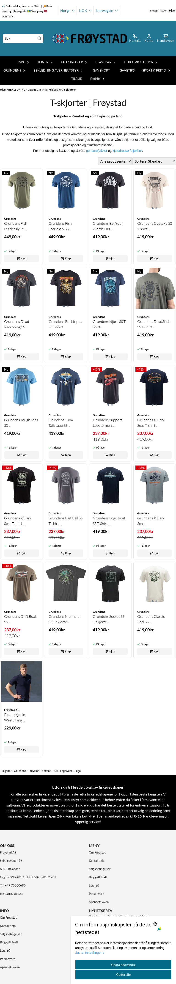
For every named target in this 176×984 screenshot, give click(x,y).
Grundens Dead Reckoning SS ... (16, 324)
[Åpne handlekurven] (165, 38)
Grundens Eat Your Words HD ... (108, 226)
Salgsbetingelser (99, 869)
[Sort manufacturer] (115, 161)
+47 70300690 (15, 885)
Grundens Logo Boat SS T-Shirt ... (109, 521)
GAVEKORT (101, 70)
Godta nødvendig (123, 965)
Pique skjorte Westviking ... (14, 717)
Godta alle (123, 974)
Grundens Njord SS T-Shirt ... (109, 324)
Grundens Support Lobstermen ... (107, 423)
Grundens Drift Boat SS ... (20, 619)
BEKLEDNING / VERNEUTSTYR (27, 89)
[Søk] (23, 38)
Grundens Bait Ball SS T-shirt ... (65, 521)
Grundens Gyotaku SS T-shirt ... (154, 226)
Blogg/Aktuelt (98, 877)
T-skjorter (70, 89)
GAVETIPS (127, 70)
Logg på (94, 885)
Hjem (3, 89)
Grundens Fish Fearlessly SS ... (15, 226)
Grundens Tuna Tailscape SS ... (61, 423)
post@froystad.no (11, 893)
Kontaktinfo (96, 860)
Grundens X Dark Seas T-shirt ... (151, 423)
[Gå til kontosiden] (135, 38)
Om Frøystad (97, 852)
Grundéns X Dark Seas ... (151, 521)
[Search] (39, 38)
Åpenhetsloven (99, 902)
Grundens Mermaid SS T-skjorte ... (64, 619)
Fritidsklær (55, 89)
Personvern (96, 893)
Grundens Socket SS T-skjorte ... (108, 619)
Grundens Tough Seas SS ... (21, 423)
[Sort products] (154, 161)
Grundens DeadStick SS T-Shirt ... (153, 324)
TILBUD (76, 78)
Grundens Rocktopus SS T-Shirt (65, 324)
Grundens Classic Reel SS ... (151, 619)
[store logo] (89, 38)
